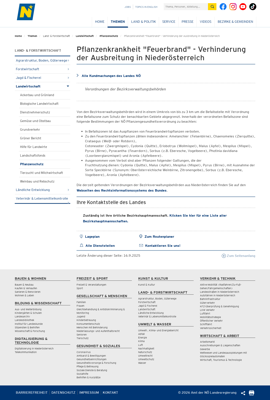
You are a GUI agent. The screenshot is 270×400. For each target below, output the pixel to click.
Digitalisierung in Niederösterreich (34, 348)
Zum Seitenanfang (238, 256)
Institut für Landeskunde (29, 323)
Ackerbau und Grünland (37, 95)
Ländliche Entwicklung (42, 190)
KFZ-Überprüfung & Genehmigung (219, 306)
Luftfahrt (205, 313)
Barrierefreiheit (32, 393)
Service (168, 22)
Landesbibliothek (24, 320)
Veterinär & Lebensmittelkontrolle (42, 199)
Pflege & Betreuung (88, 366)
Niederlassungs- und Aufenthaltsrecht (98, 331)
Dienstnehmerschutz (35, 112)
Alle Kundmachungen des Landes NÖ (111, 76)
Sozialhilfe (82, 373)
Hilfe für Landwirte (33, 147)
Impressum (89, 393)
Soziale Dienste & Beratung (92, 370)
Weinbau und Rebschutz (37, 181)
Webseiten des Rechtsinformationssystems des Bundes (122, 190)
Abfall (141, 334)
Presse (187, 22)
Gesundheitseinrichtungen (92, 359)
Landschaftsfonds (32, 155)
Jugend (81, 316)
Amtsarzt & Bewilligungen (91, 355)
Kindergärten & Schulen (28, 312)
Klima (141, 341)
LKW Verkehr (207, 309)
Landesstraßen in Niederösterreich (219, 291)
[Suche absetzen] (212, 6)
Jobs (127, 6)
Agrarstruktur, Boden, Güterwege (42, 60)
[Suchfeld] (186, 6)
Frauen (80, 305)
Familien (81, 302)
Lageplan (92, 237)
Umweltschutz (146, 359)
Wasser (142, 362)
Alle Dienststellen (100, 246)
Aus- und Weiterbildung (28, 309)
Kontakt (110, 393)
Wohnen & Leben (24, 295)
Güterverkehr (207, 302)
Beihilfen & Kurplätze (88, 377)
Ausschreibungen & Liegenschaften (220, 345)
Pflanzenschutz (109, 36)
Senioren (82, 334)
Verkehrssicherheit (210, 328)
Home (99, 22)
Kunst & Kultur (146, 284)
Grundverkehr (30, 130)
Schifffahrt (206, 324)
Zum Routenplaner (159, 237)
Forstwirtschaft (42, 69)
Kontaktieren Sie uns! (162, 246)
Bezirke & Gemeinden (235, 22)
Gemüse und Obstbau (35, 121)
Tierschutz (83, 338)
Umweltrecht (145, 355)
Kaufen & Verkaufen (26, 288)
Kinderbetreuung (86, 320)
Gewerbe (205, 349)
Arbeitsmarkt (207, 341)
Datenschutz (63, 393)
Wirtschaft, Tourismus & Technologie (221, 359)
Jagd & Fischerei (42, 78)
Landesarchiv (22, 316)
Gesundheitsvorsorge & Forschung (96, 362)
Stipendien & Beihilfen (27, 327)
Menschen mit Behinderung (92, 327)
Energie (142, 337)
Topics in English (146, 6)
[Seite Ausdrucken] (251, 394)
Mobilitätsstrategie (210, 317)
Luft (140, 344)
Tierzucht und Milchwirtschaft (41, 173)
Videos (205, 22)
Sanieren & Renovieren (27, 291)
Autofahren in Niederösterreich (217, 295)
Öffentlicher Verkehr (211, 320)
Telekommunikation (26, 352)
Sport (80, 288)
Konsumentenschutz (88, 323)
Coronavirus (84, 352)
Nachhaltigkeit (146, 348)
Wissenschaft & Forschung (30, 331)
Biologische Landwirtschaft (39, 104)
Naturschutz (145, 352)
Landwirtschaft (85, 36)
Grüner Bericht (30, 138)
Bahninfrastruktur (210, 299)
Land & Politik (143, 22)
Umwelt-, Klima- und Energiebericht (158, 330)
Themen (118, 22)
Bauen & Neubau (24, 284)
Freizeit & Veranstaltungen (91, 284)
